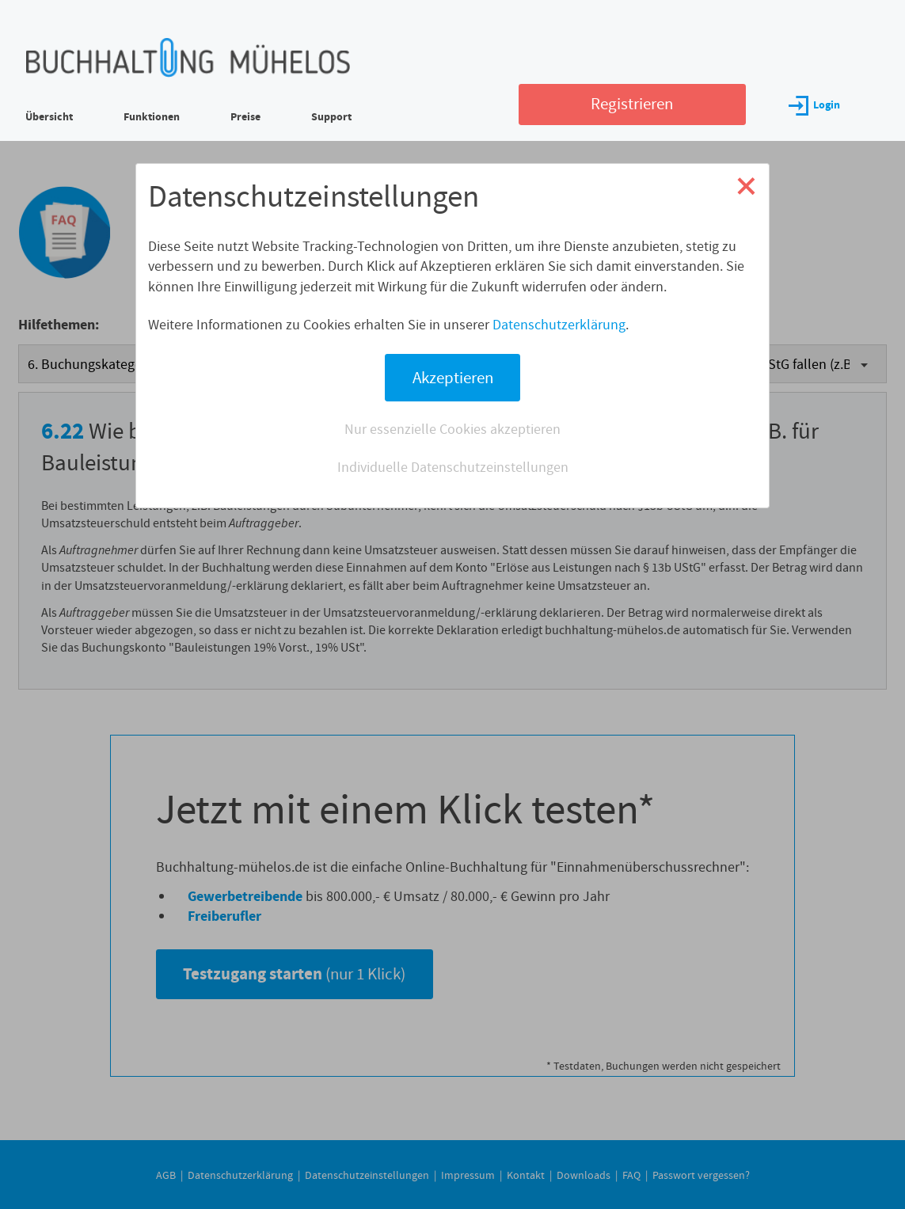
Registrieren (632, 103)
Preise (245, 116)
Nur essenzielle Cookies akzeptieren (452, 429)
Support (331, 116)
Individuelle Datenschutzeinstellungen (452, 467)
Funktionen (152, 116)
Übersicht (49, 116)
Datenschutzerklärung (559, 324)
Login (814, 104)
